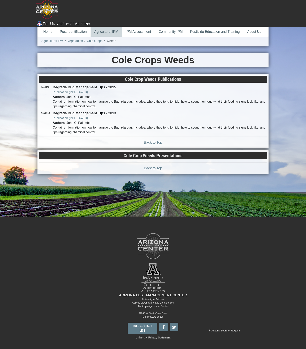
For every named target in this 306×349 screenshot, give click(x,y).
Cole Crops (94, 41)
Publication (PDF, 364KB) (70, 92)
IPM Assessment (138, 32)
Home (47, 32)
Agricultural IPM (106, 32)
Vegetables (75, 41)
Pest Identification (73, 32)
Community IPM (170, 32)
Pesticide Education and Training (215, 32)
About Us (254, 32)
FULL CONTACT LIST (142, 328)
